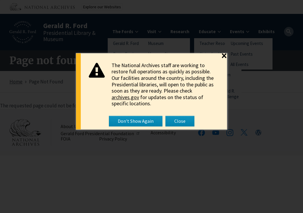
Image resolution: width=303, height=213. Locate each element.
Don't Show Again (136, 121)
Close (180, 121)
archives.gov (125, 97)
